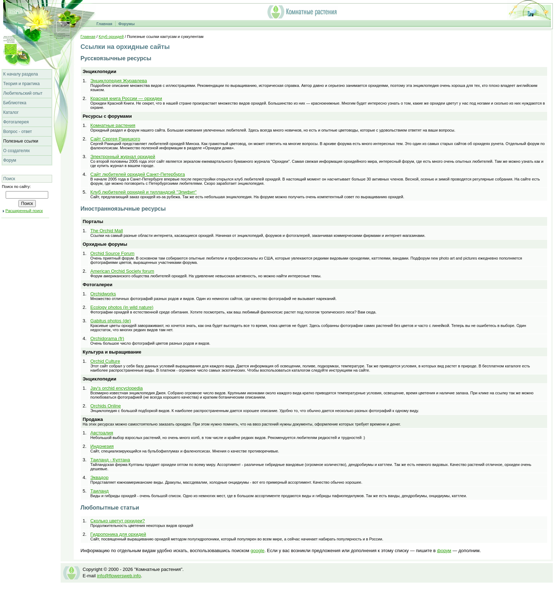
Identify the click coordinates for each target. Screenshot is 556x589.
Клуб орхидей (111, 36)
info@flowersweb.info (119, 575)
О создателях (16, 150)
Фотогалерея (16, 122)
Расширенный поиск (24, 211)
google (258, 550)
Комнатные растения (112, 125)
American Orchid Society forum (122, 271)
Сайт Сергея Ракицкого (115, 138)
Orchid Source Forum (112, 253)
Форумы (126, 24)
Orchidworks (103, 293)
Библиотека (14, 102)
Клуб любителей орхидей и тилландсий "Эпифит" (143, 192)
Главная (104, 24)
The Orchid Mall (106, 230)
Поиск (9, 178)
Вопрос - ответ (17, 131)
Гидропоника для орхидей (118, 534)
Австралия (101, 432)
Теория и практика (21, 83)
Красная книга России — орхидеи (126, 98)
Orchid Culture (105, 361)
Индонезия (102, 446)
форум (444, 550)
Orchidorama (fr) (107, 338)
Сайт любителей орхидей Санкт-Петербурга (137, 174)
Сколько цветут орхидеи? (117, 520)
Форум (9, 160)
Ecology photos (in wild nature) (122, 307)
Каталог (11, 112)
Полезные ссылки (20, 141)
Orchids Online (105, 406)
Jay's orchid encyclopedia (116, 388)
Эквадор (99, 477)
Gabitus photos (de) (110, 320)
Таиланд (99, 491)
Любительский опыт (23, 93)
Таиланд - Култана (110, 459)
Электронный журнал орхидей (122, 156)
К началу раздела (20, 74)
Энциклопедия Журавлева (118, 80)
